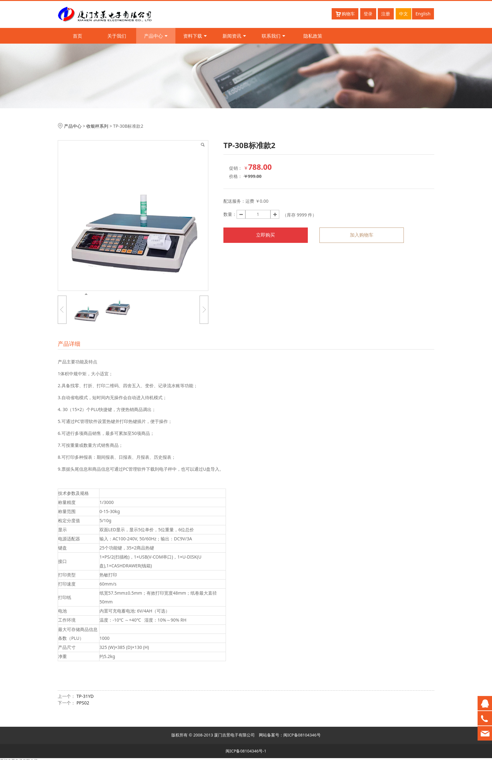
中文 (403, 14)
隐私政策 (312, 36)
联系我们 (273, 36)
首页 (77, 36)
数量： (230, 214)
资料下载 (195, 36)
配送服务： (234, 201)
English (422, 14)
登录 (368, 14)
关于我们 (116, 36)
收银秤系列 (97, 126)
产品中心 (156, 36)
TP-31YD (85, 696)
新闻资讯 (234, 36)
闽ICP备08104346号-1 (246, 751)
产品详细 (69, 343)
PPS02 (83, 703)
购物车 (345, 14)
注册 (385, 14)
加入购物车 (361, 235)
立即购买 (265, 235)
